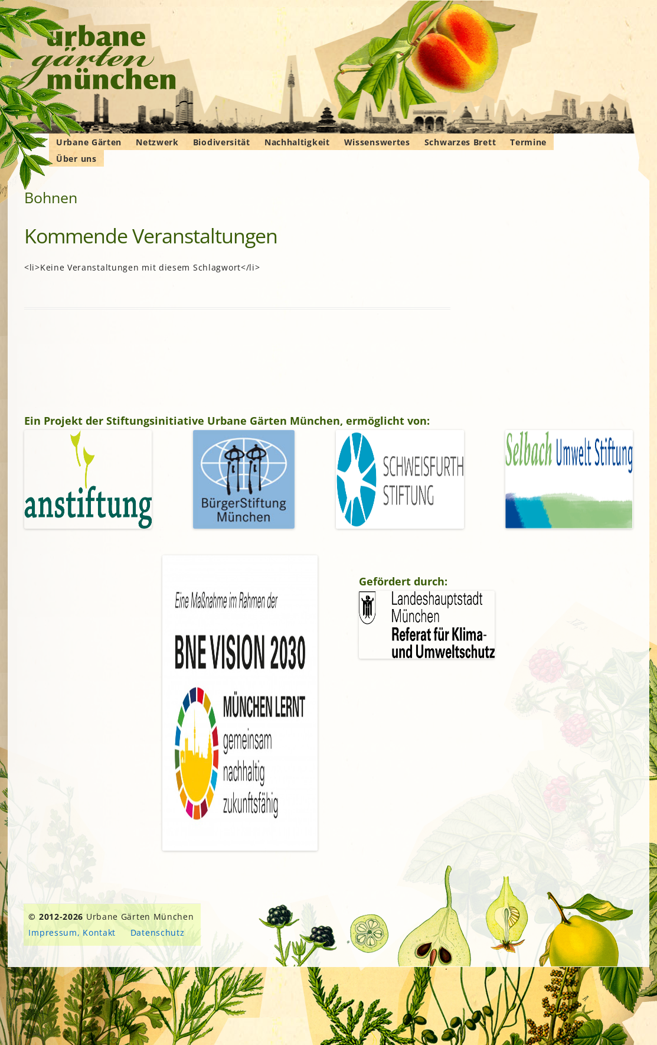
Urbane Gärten (89, 142)
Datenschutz (157, 932)
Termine (528, 142)
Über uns (76, 158)
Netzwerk (157, 142)
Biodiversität (221, 142)
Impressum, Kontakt (72, 932)
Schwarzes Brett (460, 142)
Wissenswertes (377, 142)
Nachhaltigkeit (297, 142)
